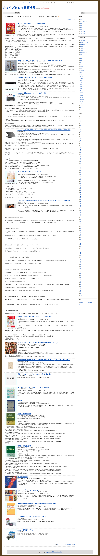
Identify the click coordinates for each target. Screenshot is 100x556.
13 (69, 19)
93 (80, 282)
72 (80, 244)
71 (80, 243)
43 (80, 192)
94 (80, 284)
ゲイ (81, 64)
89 (80, 275)
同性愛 (81, 46)
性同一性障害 (83, 44)
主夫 (81, 88)
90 (80, 277)
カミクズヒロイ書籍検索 (19, 7)
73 (80, 246)
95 (80, 286)
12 (67, 19)
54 (80, 212)
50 (80, 205)
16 (80, 143)
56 (80, 216)
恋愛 (81, 82)
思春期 (81, 78)
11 (65, 19)
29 (80, 167)
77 (80, 253)
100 (74, 19)
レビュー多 (82, 33)
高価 (81, 29)
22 (80, 154)
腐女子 (81, 72)
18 (80, 147)
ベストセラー (83, 21)
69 (80, 239)
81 (80, 261)
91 (80, 279)
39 (80, 185)
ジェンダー (82, 40)
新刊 (81, 25)
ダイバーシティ (84, 90)
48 (80, 201)
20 (80, 150)
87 (80, 272)
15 (80, 141)
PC (80, 107)
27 (80, 163)
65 (80, 232)
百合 (81, 74)
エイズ (81, 54)
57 (80, 217)
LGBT (81, 92)
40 (80, 187)
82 (80, 262)
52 (80, 208)
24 (80, 158)
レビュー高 (82, 31)
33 (80, 174)
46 (80, 197)
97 (80, 290)
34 (80, 176)
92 (80, 281)
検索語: (17, 13)
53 (80, 210)
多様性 (81, 76)
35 (80, 178)
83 (80, 264)
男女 (81, 84)
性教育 (81, 96)
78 (80, 255)
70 (80, 241)
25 (80, 159)
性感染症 (82, 70)
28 (80, 165)
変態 (81, 80)
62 (80, 226)
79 (80, 257)
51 (80, 206)
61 (80, 225)
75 (80, 250)
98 (80, 291)
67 (80, 235)
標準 (81, 19)
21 (80, 152)
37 (80, 181)
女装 (81, 58)
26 (80, 161)
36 (80, 179)
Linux (81, 105)
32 (80, 172)
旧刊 (81, 23)
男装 (81, 60)
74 (80, 248)
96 (80, 288)
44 (80, 194)
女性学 (81, 50)
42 (80, 190)
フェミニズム (83, 48)
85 (80, 268)
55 (80, 214)
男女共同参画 (83, 52)
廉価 (81, 27)
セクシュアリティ (84, 42)
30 (80, 169)
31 (80, 170)
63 (80, 228)
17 (80, 145)
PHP (81, 109)
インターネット (84, 103)
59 (80, 221)
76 (80, 252)
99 (80, 293)
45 (80, 196)
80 (80, 259)
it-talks (28, 3)
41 (80, 188)
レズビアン (82, 66)
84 (80, 266)
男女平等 (82, 99)
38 (80, 183)
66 (80, 234)
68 (80, 237)
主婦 (81, 86)
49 (80, 203)
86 (80, 270)
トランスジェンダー (85, 62)
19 (80, 149)
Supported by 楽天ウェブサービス (54, 552)
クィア (81, 68)
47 (80, 199)
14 (70, 19)
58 (80, 219)
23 (80, 156)
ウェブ (81, 101)
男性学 (81, 97)
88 (80, 273)
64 (80, 230)
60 (80, 223)
